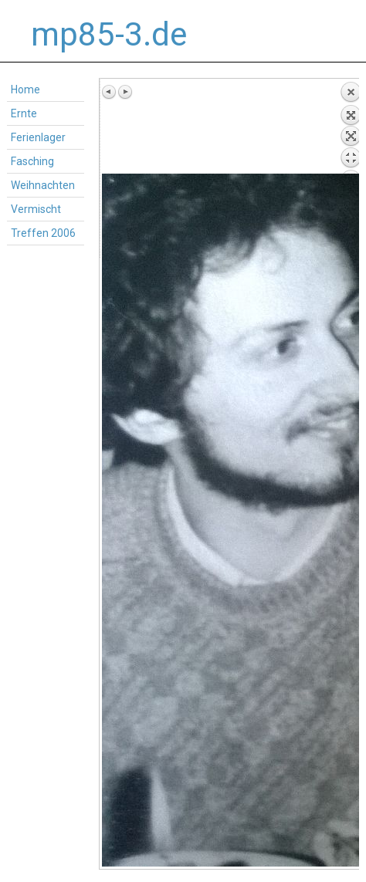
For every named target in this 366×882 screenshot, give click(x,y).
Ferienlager (38, 137)
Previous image (109, 92)
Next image (125, 92)
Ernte (24, 113)
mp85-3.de (109, 34)
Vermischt (36, 209)
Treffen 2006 (43, 233)
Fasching (32, 161)
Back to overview (350, 127)
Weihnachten (43, 185)
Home (25, 89)
